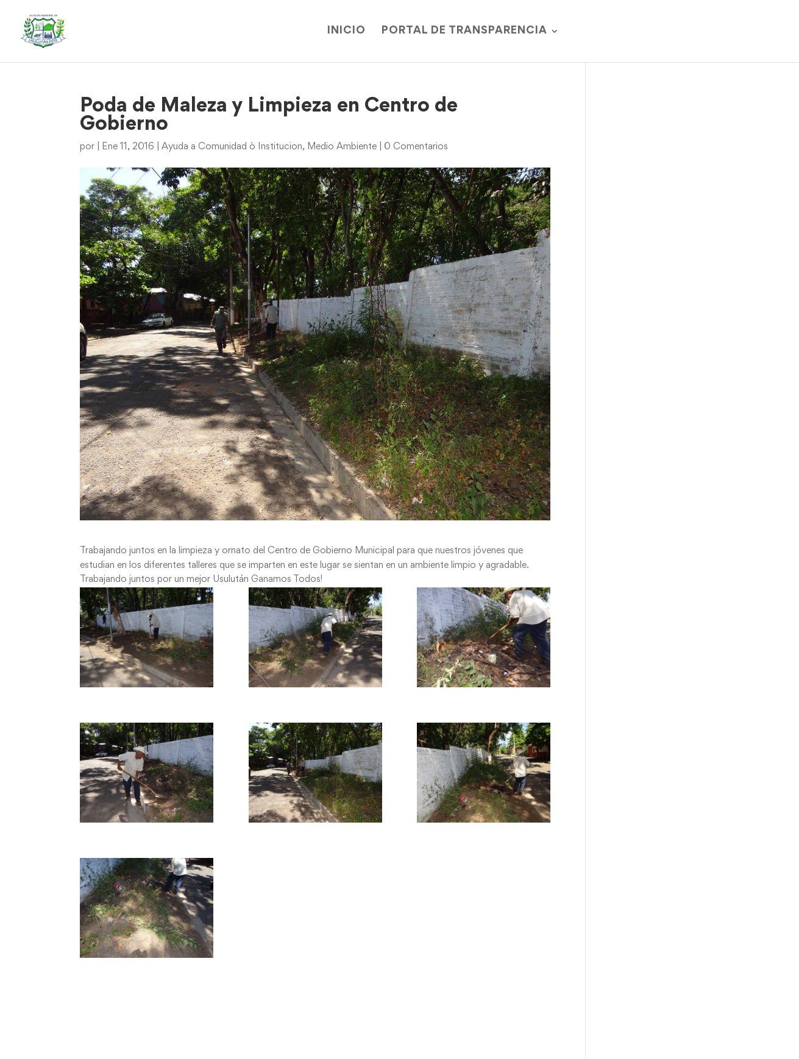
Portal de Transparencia (464, 31)
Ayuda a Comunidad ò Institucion (232, 147)
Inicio (346, 31)
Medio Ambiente (342, 147)
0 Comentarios (416, 147)
